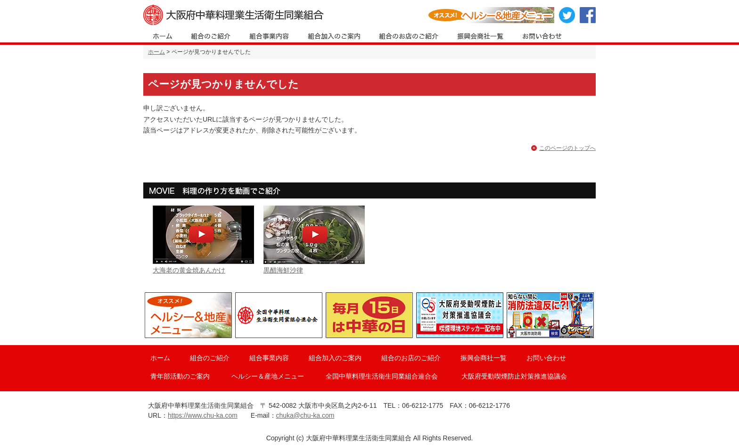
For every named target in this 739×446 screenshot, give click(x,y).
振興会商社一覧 (483, 358)
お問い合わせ (546, 358)
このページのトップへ (567, 148)
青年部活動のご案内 (180, 376)
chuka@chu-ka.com (305, 415)
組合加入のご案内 (335, 358)
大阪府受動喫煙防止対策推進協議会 (514, 376)
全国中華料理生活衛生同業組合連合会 (382, 376)
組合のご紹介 (210, 358)
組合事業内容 (269, 358)
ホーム (156, 52)
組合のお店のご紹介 (411, 358)
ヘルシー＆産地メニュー (267, 376)
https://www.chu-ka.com (203, 415)
